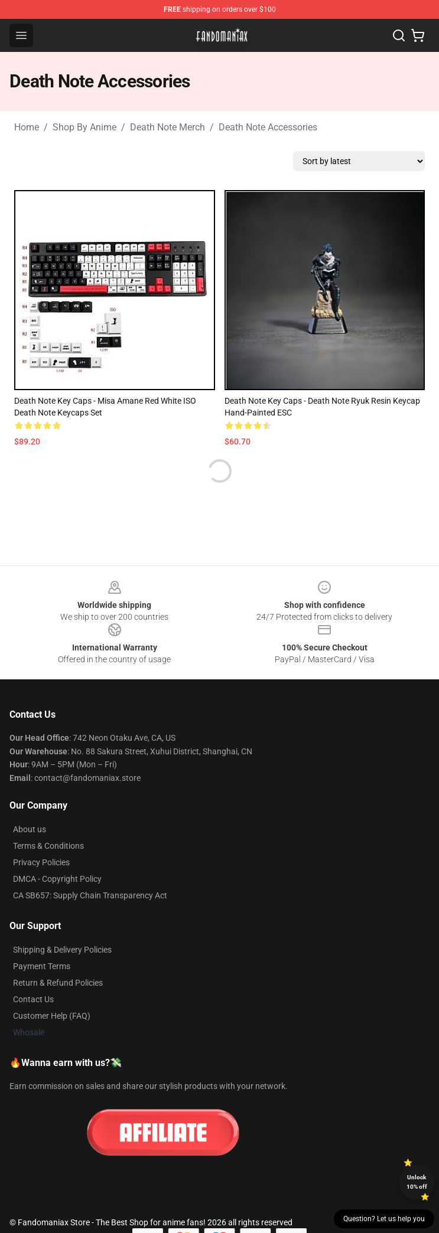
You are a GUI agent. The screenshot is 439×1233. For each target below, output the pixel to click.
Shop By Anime (84, 127)
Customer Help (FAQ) (51, 1016)
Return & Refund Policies (58, 982)
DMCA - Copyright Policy (57, 879)
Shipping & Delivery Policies (62, 949)
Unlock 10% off (417, 1182)
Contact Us (33, 999)
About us (29, 829)
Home (26, 127)
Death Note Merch (167, 127)
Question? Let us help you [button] (384, 1219)
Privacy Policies (41, 862)
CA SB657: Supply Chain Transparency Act (90, 895)
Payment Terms (41, 966)
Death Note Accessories (268, 127)
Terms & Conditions (48, 846)
